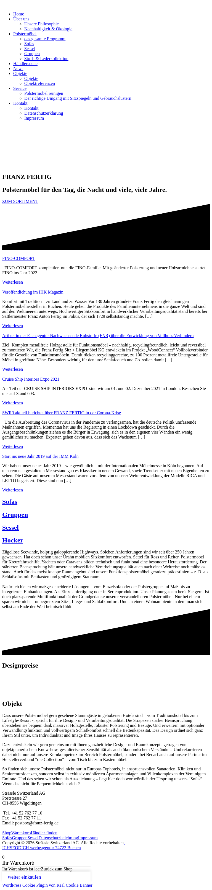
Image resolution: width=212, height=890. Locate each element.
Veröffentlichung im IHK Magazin (32, 292)
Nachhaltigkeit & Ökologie (48, 28)
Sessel (29, 48)
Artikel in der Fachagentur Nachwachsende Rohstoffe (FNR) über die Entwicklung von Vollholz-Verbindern (98, 335)
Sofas (29, 43)
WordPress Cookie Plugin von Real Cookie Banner (47, 885)
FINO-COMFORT (18, 258)
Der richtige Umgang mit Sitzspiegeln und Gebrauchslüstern (77, 98)
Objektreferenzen (39, 83)
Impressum (34, 118)
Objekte (20, 73)
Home (18, 14)
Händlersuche (25, 63)
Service (19, 88)
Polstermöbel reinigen (43, 93)
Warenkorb (21, 832)
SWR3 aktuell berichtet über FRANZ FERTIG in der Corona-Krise (61, 412)
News (18, 68)
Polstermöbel (24, 33)
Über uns (21, 19)
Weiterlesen (12, 282)
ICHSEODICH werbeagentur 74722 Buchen (41, 847)
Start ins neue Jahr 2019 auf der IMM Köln (40, 456)
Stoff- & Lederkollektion (46, 58)
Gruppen (32, 53)
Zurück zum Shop (57, 869)
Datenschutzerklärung (43, 113)
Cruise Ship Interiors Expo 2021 (30, 379)
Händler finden (44, 832)
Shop (6, 832)
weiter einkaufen (24, 877)
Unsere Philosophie (41, 23)
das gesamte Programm (44, 38)
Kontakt (20, 103)
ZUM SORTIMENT (20, 201)
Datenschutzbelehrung (58, 837)
